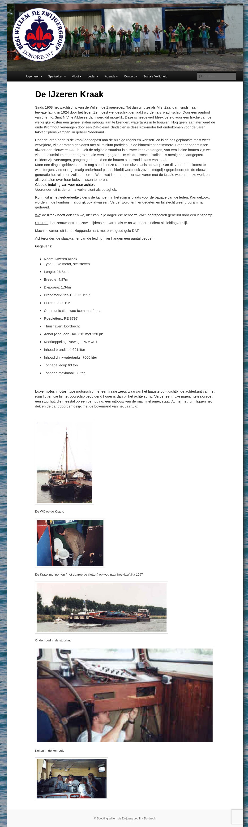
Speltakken (55, 76)
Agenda (110, 76)
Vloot (75, 76)
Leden (92, 76)
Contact (129, 76)
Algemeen (32, 76)
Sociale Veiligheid (155, 76)
